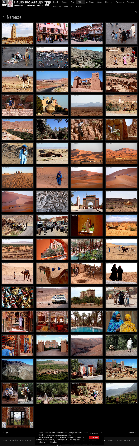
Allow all (95, 433)
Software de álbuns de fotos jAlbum (119, 440)
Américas (90, 2)
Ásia (72, 2)
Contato (79, 6)
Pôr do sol (57, 6)
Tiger (134, 440)
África (80, 2)
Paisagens (120, 2)
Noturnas (108, 2)
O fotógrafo (68, 6)
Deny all (95, 437)
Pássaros (130, 2)
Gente (99, 2)
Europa (64, 2)
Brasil (55, 2)
